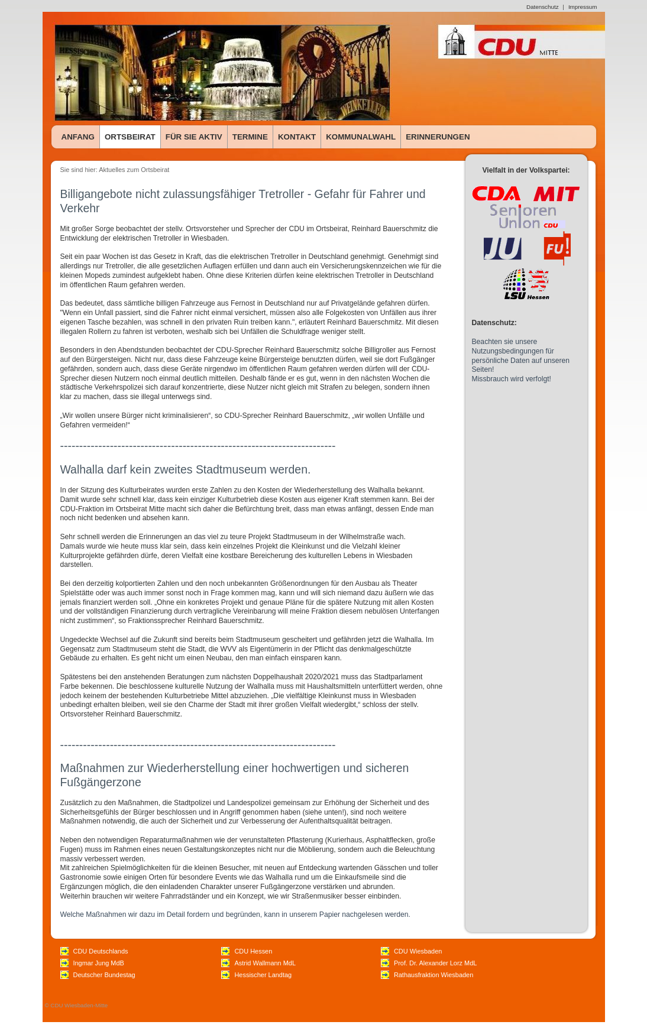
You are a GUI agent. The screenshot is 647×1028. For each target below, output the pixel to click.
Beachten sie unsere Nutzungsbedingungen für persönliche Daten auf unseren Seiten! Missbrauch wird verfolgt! (521, 360)
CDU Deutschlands (100, 951)
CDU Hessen (253, 951)
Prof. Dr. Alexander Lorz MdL (435, 963)
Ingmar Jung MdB (98, 963)
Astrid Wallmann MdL (265, 963)
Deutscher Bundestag (104, 974)
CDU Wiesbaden (418, 951)
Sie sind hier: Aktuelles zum (100, 169)
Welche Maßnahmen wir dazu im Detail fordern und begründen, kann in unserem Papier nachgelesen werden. (235, 914)
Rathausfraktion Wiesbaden (433, 974)
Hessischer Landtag (263, 974)
